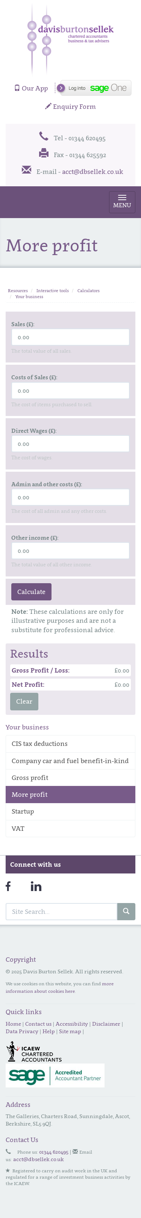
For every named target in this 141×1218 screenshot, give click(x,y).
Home (13, 1023)
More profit (29, 794)
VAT (18, 828)
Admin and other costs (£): (46, 484)
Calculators (88, 290)
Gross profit (30, 777)
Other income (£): (35, 537)
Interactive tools (52, 290)
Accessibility (72, 1023)
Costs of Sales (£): (34, 377)
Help (48, 1031)
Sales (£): (23, 324)
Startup (23, 811)
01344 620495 (53, 1151)
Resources (18, 290)
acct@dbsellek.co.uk (92, 171)
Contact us (38, 1023)
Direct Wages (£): (34, 430)
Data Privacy (22, 1031)
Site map (70, 1031)
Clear (24, 701)
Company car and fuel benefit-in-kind (70, 761)
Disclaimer (106, 1023)
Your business (29, 296)
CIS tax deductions (40, 743)
